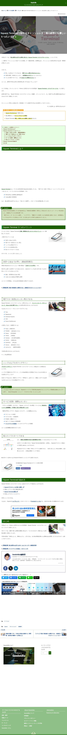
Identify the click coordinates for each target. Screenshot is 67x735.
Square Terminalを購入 (11, 491)
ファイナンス (5, 720)
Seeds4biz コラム (6, 728)
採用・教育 (4, 715)
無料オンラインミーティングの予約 (33, 723)
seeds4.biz (60, 563)
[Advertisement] (33, 607)
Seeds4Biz (33, 2)
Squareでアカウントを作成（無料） (14, 487)
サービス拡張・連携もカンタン (14, 137)
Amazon (19, 468)
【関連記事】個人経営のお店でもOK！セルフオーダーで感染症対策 (19, 545)
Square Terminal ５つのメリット (12, 130)
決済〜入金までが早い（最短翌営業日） (16, 132)
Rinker (21, 465)
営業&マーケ (5, 717)
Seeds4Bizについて (29, 713)
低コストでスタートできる (12, 139)
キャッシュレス (13, 626)
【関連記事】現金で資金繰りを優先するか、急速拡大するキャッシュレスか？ (21, 287)
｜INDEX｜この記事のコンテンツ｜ (11, 127)
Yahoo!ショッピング (28, 468)
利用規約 (26, 715)
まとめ (5, 143)
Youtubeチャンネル (36, 501)
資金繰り (20, 626)
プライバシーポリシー (29, 718)
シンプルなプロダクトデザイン (14, 136)
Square (6, 626)
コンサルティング (6, 725)
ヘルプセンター (16, 501)
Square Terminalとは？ (10, 129)
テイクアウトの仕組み (11, 423)
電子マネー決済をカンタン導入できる (15, 134)
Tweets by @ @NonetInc (52, 712)
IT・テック (7, 621)
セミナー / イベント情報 (30, 720)
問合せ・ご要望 (28, 726)
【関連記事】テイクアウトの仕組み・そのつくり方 (15, 548)
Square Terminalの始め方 (10, 141)
